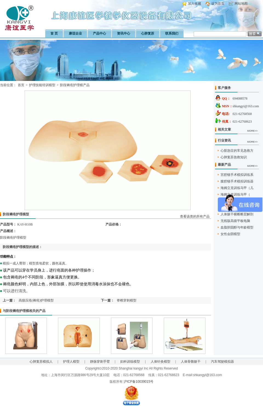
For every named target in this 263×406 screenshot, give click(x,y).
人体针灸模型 (160, 361)
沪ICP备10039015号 (138, 382)
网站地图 (241, 3)
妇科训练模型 (130, 361)
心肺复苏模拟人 (41, 361)
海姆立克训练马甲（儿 (237, 188)
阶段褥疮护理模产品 (75, 85)
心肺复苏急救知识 (234, 157)
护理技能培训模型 (42, 85)
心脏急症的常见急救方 (237, 151)
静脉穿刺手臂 (100, 361)
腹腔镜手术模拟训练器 (237, 181)
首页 (21, 85)
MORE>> (252, 130)
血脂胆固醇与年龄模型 (237, 227)
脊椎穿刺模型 (126, 300)
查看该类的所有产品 (195, 216)
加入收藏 (194, 3)
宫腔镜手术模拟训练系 (237, 175)
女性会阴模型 (230, 234)
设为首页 (217, 3)
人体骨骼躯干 (191, 361)
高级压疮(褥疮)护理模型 (38, 300)
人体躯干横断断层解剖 (237, 214)
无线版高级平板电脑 (235, 221)
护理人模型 (71, 361)
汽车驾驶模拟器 (222, 361)
